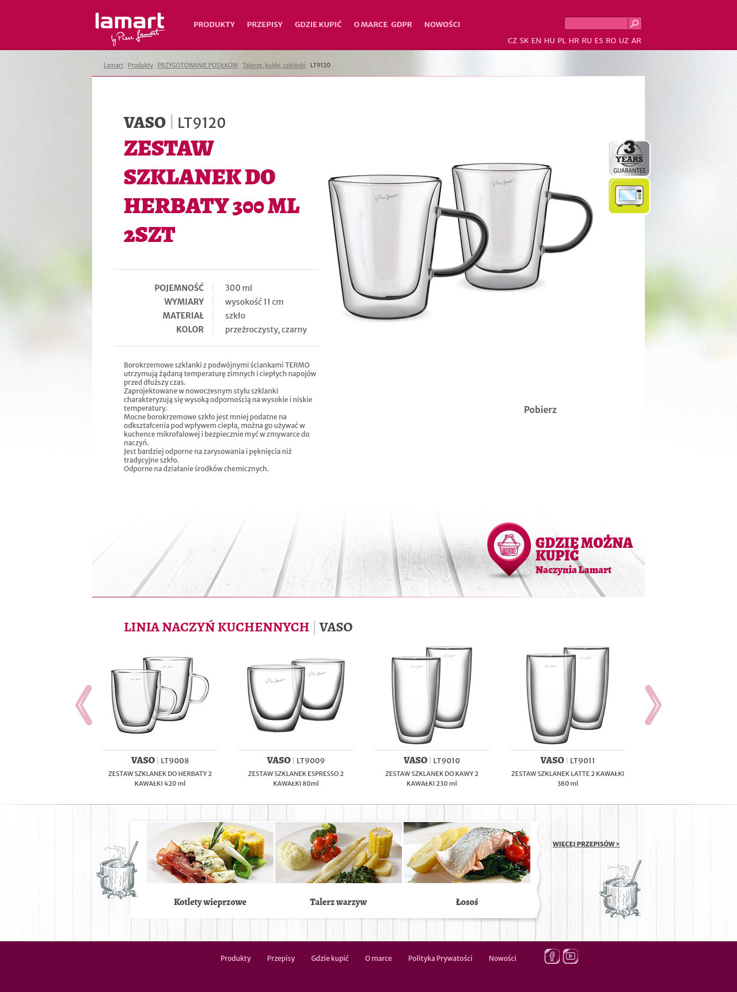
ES (599, 41)
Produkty (214, 24)
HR (573, 41)
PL (561, 41)
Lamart (130, 29)
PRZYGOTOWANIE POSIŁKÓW (198, 65)
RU (587, 41)
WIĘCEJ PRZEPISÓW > (586, 844)
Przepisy (265, 24)
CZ (512, 41)
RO (611, 41)
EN (536, 41)
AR (636, 41)
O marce (371, 24)
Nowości (442, 24)
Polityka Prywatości (440, 958)
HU (549, 41)
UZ (624, 41)
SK (524, 41)
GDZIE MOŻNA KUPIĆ (584, 555)
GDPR (401, 24)
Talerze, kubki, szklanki (274, 65)
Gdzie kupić (318, 24)
